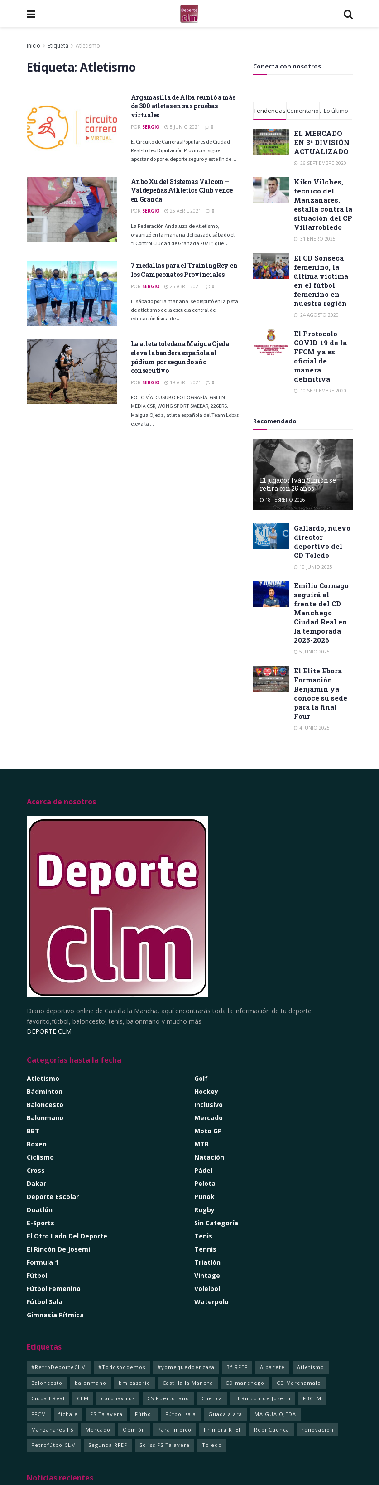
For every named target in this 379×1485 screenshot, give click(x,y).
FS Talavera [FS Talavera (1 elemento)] (106, 1414)
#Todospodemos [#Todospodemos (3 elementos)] (121, 1367)
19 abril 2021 (182, 382)
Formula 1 (42, 1262)
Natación (209, 1157)
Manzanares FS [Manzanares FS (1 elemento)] (52, 1429)
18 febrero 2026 (282, 500)
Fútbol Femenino (54, 1288)
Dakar (36, 1183)
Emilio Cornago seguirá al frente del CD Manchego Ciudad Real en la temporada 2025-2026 (321, 612)
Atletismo (88, 45)
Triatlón (207, 1262)
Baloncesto (45, 1104)
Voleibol (207, 1288)
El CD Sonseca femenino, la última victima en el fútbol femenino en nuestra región (321, 280)
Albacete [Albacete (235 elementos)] (272, 1367)
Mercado (208, 1117)
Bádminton (44, 1091)
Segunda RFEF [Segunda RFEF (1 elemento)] (107, 1444)
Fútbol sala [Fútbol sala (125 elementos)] (180, 1414)
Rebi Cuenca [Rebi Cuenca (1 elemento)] (271, 1429)
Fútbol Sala (44, 1301)
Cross (36, 1170)
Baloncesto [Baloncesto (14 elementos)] (46, 1382)
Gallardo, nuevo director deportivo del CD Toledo (322, 541)
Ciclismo (40, 1157)
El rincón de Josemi (58, 1249)
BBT (33, 1131)
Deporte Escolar (53, 1196)
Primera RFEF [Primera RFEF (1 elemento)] (223, 1429)
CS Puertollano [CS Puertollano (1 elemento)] (168, 1398)
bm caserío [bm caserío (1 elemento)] (134, 1382)
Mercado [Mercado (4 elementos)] (98, 1429)
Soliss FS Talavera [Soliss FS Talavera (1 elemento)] (164, 1444)
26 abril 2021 (182, 211)
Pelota (205, 1183)
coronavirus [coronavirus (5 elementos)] (118, 1398)
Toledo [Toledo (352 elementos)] (212, 1444)
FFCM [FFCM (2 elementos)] (38, 1414)
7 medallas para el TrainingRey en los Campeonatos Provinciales (184, 270)
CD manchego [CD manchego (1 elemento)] (244, 1382)
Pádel (203, 1170)
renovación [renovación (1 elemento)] (318, 1429)
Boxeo (37, 1144)
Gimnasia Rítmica (55, 1315)
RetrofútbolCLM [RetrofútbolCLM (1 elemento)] (53, 1444)
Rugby (204, 1209)
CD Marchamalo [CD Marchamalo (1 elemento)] (299, 1382)
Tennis (205, 1249)
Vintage (207, 1275)
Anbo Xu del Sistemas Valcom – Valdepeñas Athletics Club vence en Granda (182, 190)
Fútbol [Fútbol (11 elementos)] (144, 1414)
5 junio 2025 (312, 651)
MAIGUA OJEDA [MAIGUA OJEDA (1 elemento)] (275, 1414)
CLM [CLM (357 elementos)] (83, 1398)
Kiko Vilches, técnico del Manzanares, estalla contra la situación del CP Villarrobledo (323, 204)
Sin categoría (216, 1223)
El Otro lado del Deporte (67, 1236)
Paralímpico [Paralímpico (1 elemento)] (175, 1429)
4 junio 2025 (312, 728)
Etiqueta (58, 45)
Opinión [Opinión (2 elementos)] (134, 1429)
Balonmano (45, 1117)
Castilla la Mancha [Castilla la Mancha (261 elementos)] (188, 1382)
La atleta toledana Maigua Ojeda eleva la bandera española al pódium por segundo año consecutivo (180, 357)
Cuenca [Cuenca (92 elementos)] (211, 1398)
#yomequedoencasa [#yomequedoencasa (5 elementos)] (186, 1367)
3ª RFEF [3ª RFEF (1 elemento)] (237, 1367)
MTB (201, 1144)
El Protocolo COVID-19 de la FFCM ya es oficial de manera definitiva (320, 356)
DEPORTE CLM (49, 1031)
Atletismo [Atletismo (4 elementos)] (310, 1367)
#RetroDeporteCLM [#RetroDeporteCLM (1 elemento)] (58, 1367)
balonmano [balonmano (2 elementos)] (90, 1382)
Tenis (203, 1236)
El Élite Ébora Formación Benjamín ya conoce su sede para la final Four (320, 693)
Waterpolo (211, 1301)
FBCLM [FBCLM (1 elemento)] (312, 1398)
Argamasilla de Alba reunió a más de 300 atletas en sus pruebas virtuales (183, 106)
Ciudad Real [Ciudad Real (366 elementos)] (48, 1398)
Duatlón (40, 1209)
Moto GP (208, 1131)
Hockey (206, 1091)
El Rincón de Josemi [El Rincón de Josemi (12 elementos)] (263, 1398)
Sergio (151, 127)
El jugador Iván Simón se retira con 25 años (298, 484)
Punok (204, 1196)
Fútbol (37, 1275)
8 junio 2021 (182, 127)
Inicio (33, 45)
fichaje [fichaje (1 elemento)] (68, 1414)
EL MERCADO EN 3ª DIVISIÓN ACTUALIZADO (322, 142)
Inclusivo (208, 1104)
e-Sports (40, 1223)
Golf (201, 1078)
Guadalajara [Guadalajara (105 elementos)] (225, 1414)
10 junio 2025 (313, 567)
